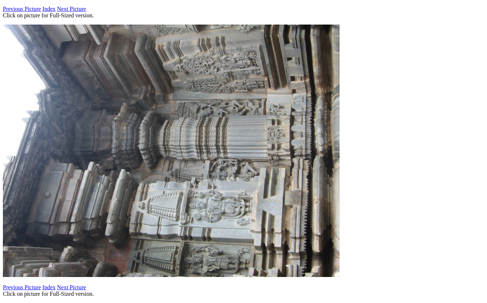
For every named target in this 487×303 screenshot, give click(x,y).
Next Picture (71, 9)
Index (48, 9)
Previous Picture (22, 9)
